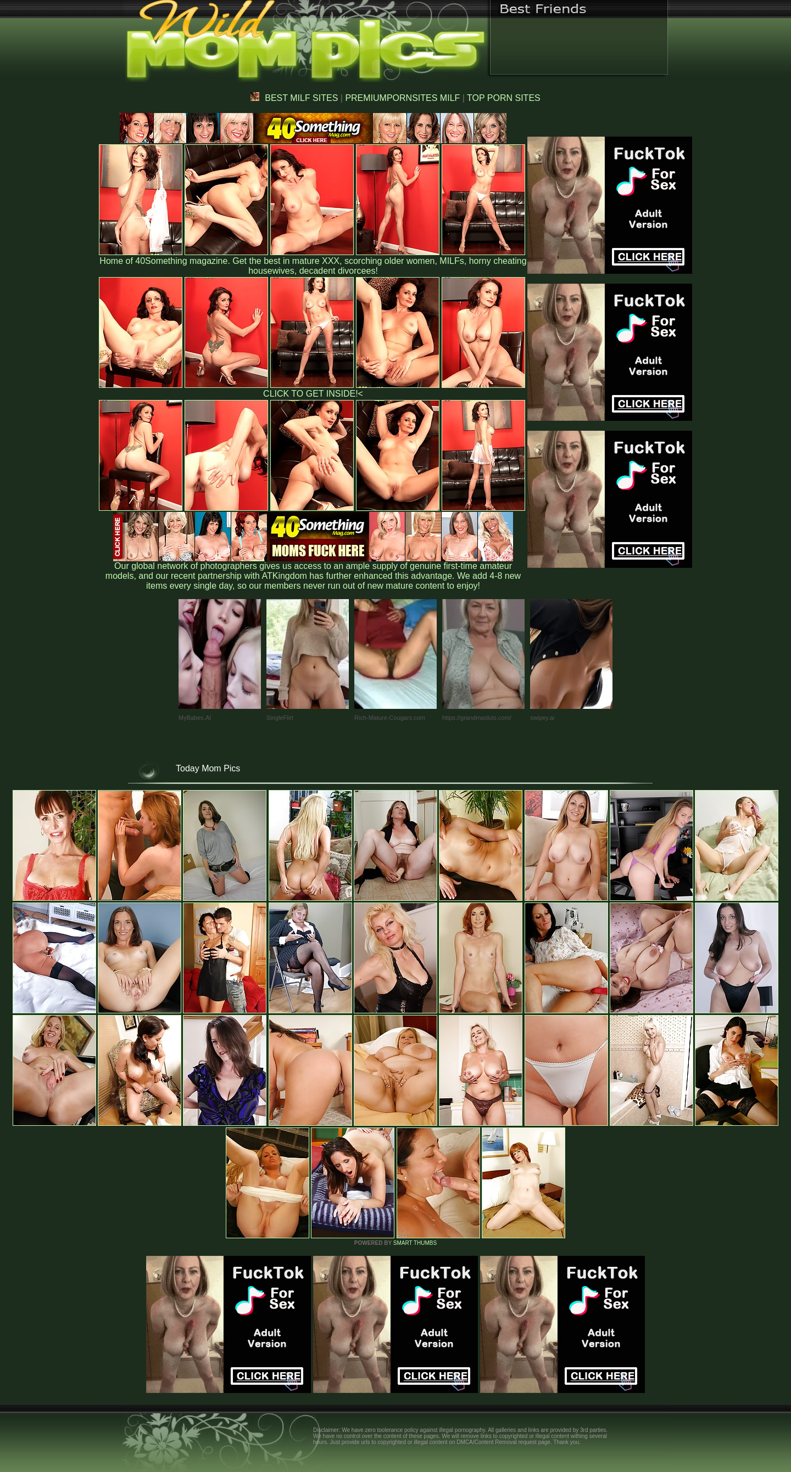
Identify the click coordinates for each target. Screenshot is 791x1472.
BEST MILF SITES (294, 98)
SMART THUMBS (415, 1243)
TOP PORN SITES (504, 98)
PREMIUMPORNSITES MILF (402, 98)
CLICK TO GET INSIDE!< (313, 393)
